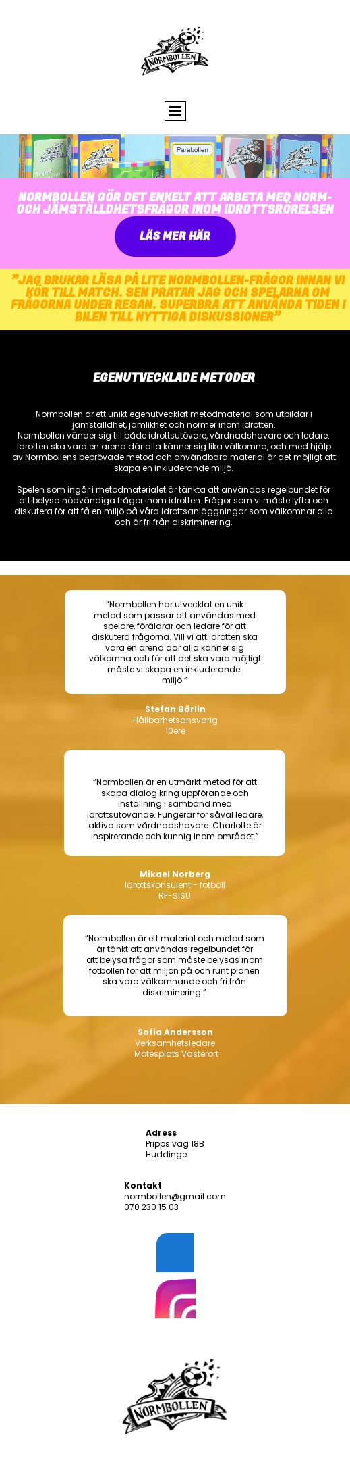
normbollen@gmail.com (175, 1196)
